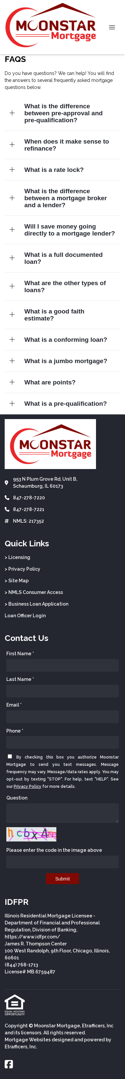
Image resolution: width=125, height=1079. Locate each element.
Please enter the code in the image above (54, 850)
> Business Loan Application (36, 604)
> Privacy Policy (22, 569)
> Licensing (17, 557)
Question (16, 798)
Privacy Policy (27, 786)
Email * (14, 705)
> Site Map (17, 580)
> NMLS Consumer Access (34, 592)
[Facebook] (9, 1065)
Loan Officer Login (25, 615)
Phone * (14, 731)
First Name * (20, 653)
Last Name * (20, 679)
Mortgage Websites (28, 1039)
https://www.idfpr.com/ (32, 936)
